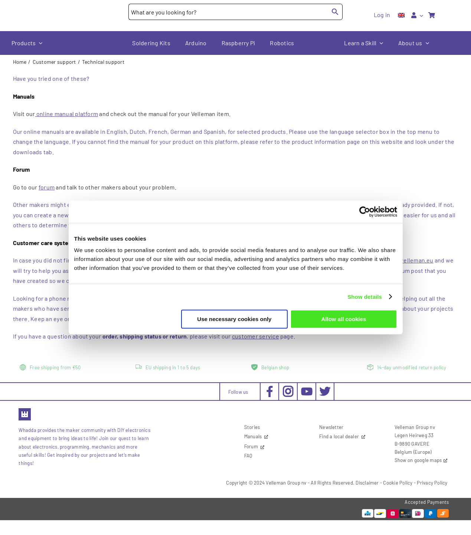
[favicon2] (25, 410)
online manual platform (66, 113)
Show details (364, 297)
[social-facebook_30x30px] (269, 388)
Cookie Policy (397, 483)
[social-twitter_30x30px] (325, 388)
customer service (255, 336)
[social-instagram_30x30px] (288, 388)
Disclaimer (367, 483)
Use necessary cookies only (234, 319)
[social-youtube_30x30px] (307, 390)
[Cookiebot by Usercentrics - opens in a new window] (364, 211)
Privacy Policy (432, 483)
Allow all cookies (343, 319)
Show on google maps (418, 460)
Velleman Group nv (286, 483)
